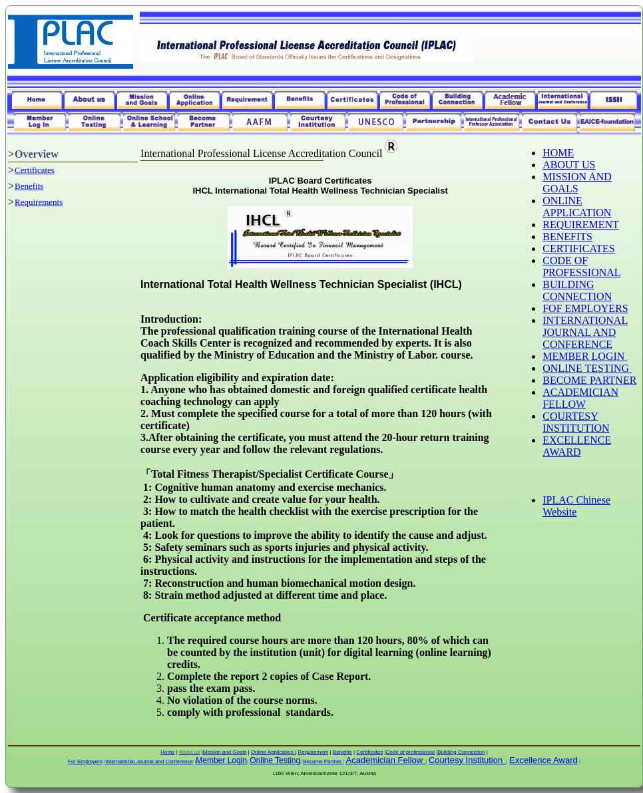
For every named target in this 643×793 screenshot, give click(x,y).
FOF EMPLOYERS (585, 308)
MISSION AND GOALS (577, 182)
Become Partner (323, 761)
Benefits (29, 186)
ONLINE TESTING (587, 368)
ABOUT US (568, 164)
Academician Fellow (384, 760)
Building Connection (461, 752)
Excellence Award (543, 760)
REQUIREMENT (580, 224)
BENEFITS (567, 236)
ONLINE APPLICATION (576, 206)
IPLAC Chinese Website (576, 506)
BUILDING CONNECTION (577, 290)
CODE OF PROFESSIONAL (581, 266)
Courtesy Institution (466, 760)
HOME (558, 152)
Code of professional (410, 752)
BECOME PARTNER (589, 380)
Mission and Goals (225, 752)
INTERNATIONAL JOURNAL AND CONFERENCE (585, 332)
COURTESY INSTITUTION (575, 422)
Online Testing (275, 760)
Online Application (273, 752)
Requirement (313, 752)
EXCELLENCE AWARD (576, 446)
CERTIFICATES (578, 248)
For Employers (85, 761)
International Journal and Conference (149, 761)
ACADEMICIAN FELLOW (580, 398)
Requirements (39, 202)
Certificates (35, 170)
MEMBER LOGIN (584, 356)
